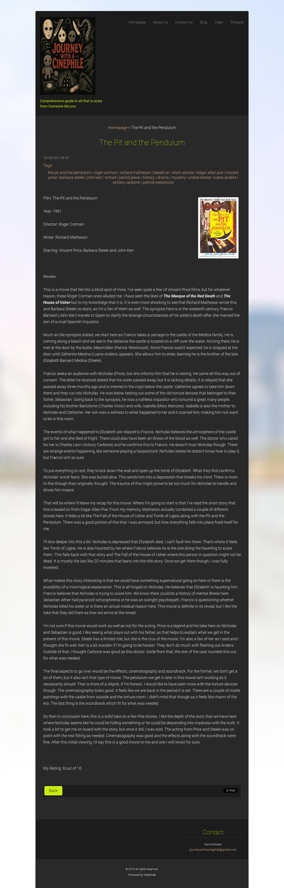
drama (163, 177)
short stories (183, 172)
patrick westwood (158, 182)
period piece (129, 177)
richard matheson (135, 172)
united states (199, 177)
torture (110, 177)
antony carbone (126, 182)
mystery (179, 177)
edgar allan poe (210, 172)
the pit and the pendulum (69, 172)
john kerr (94, 177)
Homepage (117, 127)
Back (53, 790)
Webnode (150, 874)
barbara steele (71, 177)
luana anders (225, 177)
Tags (47, 165)
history (149, 177)
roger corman (105, 172)
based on (162, 172)
